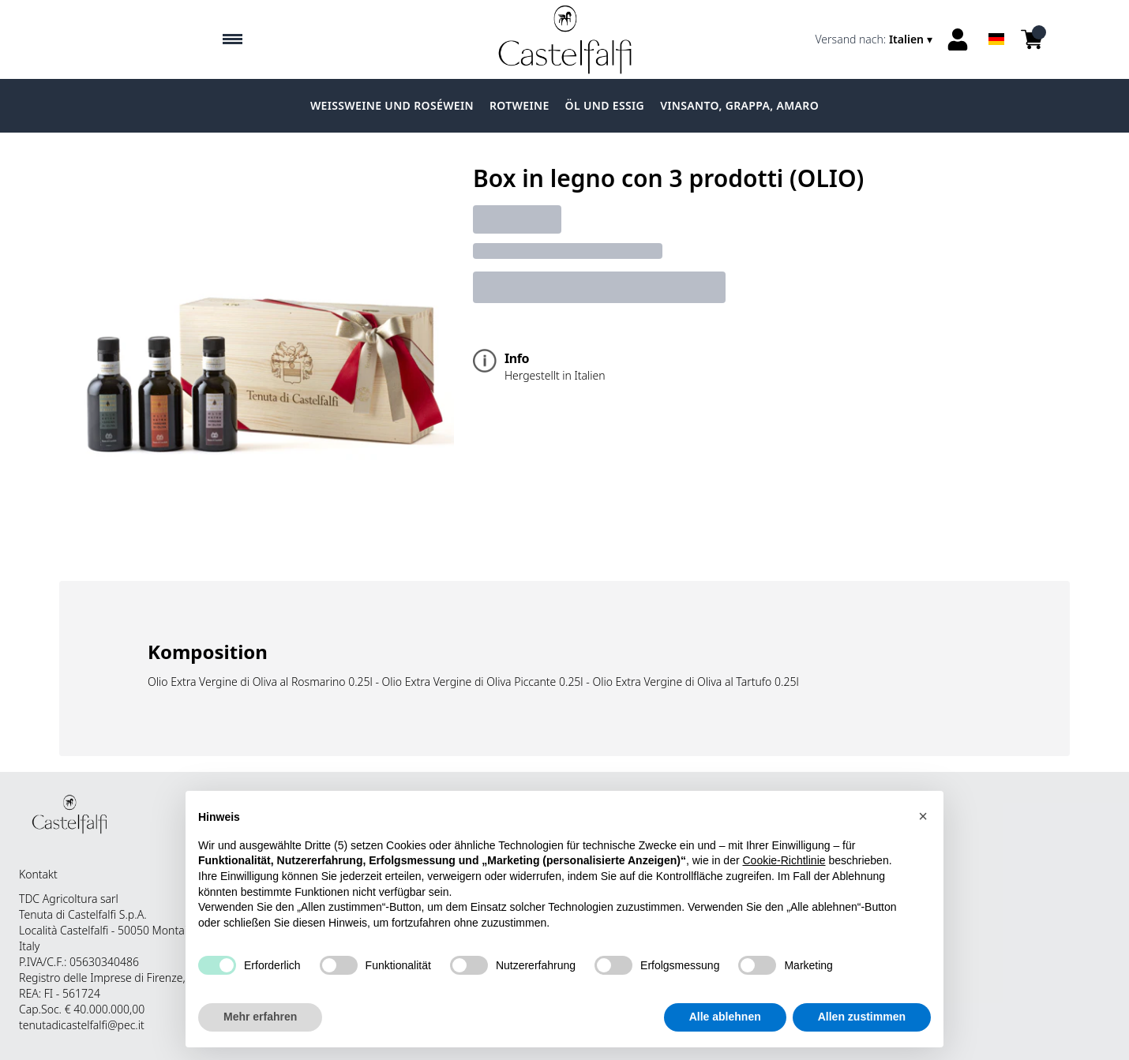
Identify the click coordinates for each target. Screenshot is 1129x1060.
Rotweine (519, 105)
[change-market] (876, 39)
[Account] (958, 39)
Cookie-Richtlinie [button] (783, 861)
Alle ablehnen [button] (725, 1017)
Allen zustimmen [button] (862, 1017)
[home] (564, 39)
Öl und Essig (605, 105)
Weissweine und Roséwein (392, 105)
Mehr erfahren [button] (260, 1017)
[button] (923, 817)
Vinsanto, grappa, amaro (739, 105)
